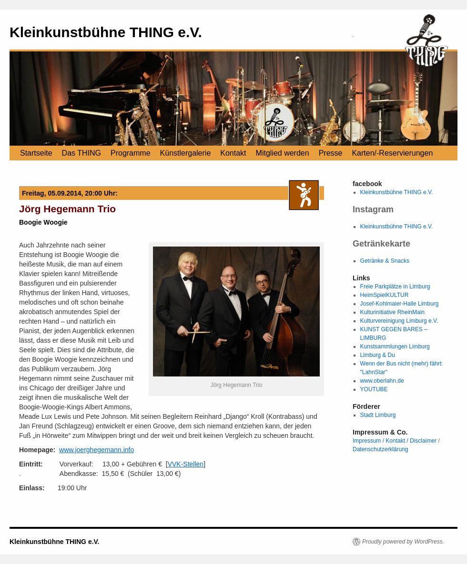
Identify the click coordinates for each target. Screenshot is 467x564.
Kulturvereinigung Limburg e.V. (399, 320)
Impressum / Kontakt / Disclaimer (395, 440)
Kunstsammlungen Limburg (395, 346)
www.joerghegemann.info (96, 450)
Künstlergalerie (185, 153)
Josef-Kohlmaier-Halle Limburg (399, 303)
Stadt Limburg (378, 415)
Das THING (81, 153)
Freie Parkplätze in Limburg (395, 286)
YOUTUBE (374, 389)
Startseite (36, 153)
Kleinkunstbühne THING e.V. (106, 32)
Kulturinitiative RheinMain (392, 312)
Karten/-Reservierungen (392, 153)
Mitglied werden (282, 153)
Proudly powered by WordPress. (403, 541)
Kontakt (233, 153)
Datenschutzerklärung (380, 449)
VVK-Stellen (185, 464)
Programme (131, 153)
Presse (331, 153)
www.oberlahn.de (382, 380)
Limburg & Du (377, 355)
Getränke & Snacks (384, 260)
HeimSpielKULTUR (384, 295)
